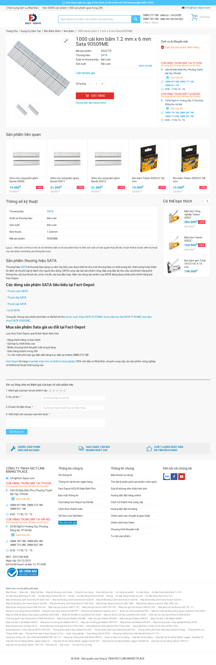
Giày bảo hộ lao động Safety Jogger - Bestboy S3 (179, 637)
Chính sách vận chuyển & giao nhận (130, 515)
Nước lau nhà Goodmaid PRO (134, 611)
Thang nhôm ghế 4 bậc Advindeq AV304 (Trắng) (161, 630)
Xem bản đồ (176, 77)
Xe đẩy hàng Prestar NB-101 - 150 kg (56, 596)
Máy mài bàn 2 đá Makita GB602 (22, 622)
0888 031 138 (167, 15)
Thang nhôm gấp (14, 633)
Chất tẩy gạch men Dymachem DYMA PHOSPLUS (30, 618)
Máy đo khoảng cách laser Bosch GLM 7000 (71, 603)
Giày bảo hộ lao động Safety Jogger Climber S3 (125, 641)
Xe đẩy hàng (142, 592)
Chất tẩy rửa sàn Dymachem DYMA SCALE (169, 615)
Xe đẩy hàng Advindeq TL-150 (166, 592)
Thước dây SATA (16, 297)
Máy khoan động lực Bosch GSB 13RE (115, 603)
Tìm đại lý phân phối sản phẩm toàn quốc (134, 481)
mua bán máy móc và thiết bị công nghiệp (51, 361)
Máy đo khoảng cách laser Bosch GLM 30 (73, 600)
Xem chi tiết (145, 65)
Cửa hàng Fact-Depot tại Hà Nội (75, 502)
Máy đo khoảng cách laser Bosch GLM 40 (116, 600)
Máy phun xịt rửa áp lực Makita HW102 (59, 622)
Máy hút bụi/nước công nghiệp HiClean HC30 (175, 622)
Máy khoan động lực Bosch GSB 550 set (26, 607)
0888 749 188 (151, 19)
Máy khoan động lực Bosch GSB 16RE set (156, 603)
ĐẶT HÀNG (95, 96)
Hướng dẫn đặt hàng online (126, 495)
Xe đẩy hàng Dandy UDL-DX (129, 596)
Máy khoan (11, 592)
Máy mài (24, 592)
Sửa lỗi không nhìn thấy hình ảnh (129, 488)
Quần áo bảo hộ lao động (117, 637)
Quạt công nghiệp (75, 633)
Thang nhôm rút (196, 630)
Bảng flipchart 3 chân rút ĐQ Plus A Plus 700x (155, 626)
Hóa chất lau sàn (104, 592)
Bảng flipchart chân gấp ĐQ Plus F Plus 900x (62, 626)
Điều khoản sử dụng (122, 475)
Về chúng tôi (65, 475)
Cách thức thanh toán (70, 509)
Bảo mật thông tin (68, 495)
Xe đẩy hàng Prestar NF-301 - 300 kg (95, 596)
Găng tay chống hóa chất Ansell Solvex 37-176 (136, 633)
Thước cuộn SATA (17, 291)
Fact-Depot (12, 361)
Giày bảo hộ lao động (142, 637)
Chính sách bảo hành (122, 522)
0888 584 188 (167, 19)
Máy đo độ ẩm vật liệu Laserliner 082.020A (125, 615)
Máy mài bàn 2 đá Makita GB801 (166, 618)
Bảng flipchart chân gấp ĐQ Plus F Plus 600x (108, 626)
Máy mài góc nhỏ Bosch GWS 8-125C (137, 607)
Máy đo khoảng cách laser (59, 592)
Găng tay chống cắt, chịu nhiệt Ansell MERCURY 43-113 (33, 637)
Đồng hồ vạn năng (84, 592)
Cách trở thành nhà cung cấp (127, 502)
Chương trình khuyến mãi (125, 529)
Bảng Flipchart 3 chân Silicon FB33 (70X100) (28, 630)
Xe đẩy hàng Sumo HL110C (159, 596)
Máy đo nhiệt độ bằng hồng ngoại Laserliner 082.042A (178, 611)
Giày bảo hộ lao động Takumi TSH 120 (24, 645)
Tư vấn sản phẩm (120, 536)
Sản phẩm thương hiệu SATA (31, 260)
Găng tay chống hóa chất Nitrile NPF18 (83, 637)
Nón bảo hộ (51, 645)
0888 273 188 (151, 15)
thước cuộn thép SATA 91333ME (84, 316)
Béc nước (64, 645)
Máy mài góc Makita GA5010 (134, 618)
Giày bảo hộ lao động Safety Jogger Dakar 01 (28, 641)
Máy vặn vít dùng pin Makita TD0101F (99, 622)
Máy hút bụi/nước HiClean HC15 (21, 626)
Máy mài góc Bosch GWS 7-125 (63, 607)
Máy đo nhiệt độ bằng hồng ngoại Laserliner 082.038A (32, 615)
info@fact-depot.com (198, 7)
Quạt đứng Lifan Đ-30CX (98, 633)
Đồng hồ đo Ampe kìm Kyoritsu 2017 (99, 611)
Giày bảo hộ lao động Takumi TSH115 (169, 641)
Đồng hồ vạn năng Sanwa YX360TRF (60, 611)
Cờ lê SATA (13, 310)
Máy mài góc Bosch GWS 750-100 (99, 607)
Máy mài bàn (37, 592)
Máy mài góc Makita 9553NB (71, 618)
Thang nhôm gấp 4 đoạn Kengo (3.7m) (44, 633)
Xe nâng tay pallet (125, 592)
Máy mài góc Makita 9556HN (102, 618)
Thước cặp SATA (16, 304)
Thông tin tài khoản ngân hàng (75, 481)
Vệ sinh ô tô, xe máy (82, 645)
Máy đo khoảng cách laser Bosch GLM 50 (160, 600)
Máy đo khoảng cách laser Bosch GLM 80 (26, 603)
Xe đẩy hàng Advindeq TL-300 (20, 596)
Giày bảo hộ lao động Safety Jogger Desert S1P (76, 641)
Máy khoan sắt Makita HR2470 (135, 622)
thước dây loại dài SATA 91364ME (122, 316)
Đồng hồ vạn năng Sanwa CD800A (23, 611)
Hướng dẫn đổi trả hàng (124, 509)
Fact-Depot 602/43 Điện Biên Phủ (77, 488)
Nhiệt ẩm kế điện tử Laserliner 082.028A (81, 615)
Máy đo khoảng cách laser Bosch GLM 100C (28, 600)
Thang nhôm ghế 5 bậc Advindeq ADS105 (114, 630)
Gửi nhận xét (17, 431)
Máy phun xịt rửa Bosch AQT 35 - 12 (175, 607)
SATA (50, 211)
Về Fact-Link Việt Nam (70, 515)
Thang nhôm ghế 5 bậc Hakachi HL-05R (72, 630)
